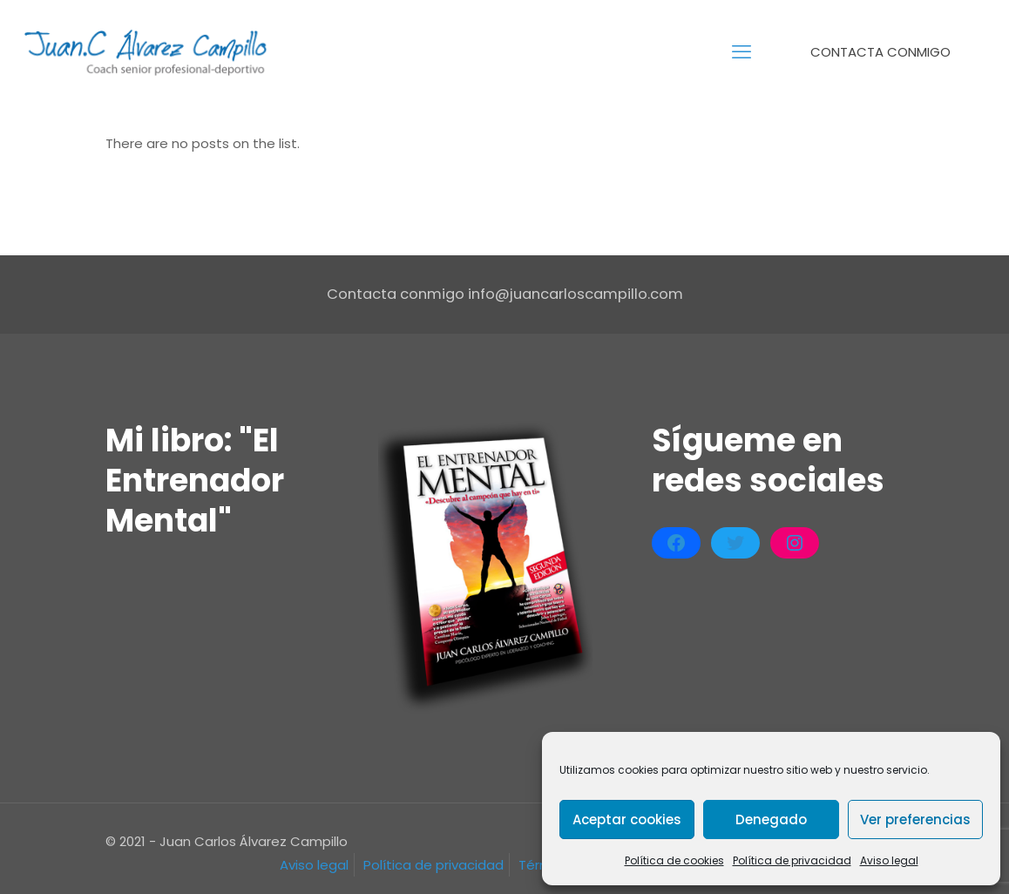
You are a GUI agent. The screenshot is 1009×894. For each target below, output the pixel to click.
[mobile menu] (741, 52)
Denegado (771, 819)
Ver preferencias (915, 819)
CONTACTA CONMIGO (891, 52)
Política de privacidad (792, 860)
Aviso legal (889, 860)
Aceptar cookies (626, 819)
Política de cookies (674, 860)
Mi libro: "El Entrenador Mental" (194, 480)
